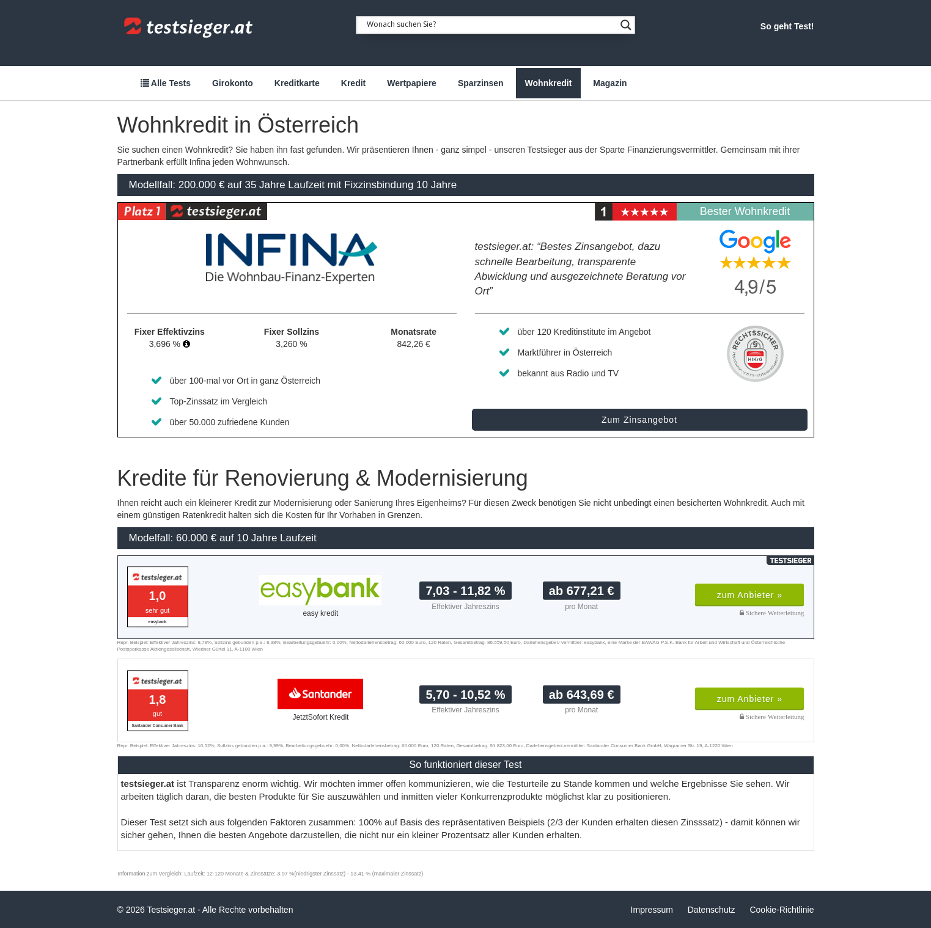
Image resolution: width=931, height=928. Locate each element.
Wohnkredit (548, 83)
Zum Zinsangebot (639, 420)
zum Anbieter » (749, 595)
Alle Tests (166, 83)
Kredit (353, 83)
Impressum (652, 910)
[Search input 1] (491, 23)
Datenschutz (711, 910)
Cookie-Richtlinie (781, 910)
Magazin (610, 83)
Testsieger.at (171, 910)
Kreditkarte (297, 83)
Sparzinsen (481, 83)
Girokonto (232, 83)
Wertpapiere (411, 83)
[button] (186, 344)
